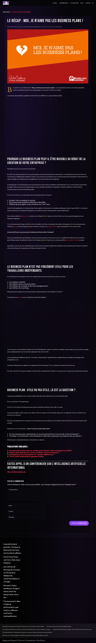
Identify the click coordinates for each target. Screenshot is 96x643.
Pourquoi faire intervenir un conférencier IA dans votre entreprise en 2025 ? (40, 450)
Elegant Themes (17, 640)
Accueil (55, 3)
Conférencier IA (63, 3)
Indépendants (37, 26)
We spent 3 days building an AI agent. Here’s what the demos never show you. (11, 591)
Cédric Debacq (14, 26)
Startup (44, 26)
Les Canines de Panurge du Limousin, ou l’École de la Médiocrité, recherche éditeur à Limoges (26, 629)
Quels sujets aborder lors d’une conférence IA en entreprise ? (34, 452)
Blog (82, 3)
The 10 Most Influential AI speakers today (26, 456)
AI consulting (74, 3)
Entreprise (30, 26)
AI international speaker (21, 12)
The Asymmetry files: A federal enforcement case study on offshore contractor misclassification (27, 632)
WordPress (40, 640)
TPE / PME (49, 26)
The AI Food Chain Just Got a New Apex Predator (11, 560)
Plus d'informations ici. (16, 472)
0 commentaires (57, 26)
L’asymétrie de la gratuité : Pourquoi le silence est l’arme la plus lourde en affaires (23, 626)
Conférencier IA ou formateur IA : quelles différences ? (31, 454)
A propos (88, 3)
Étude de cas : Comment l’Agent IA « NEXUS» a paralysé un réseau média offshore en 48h (24, 635)
